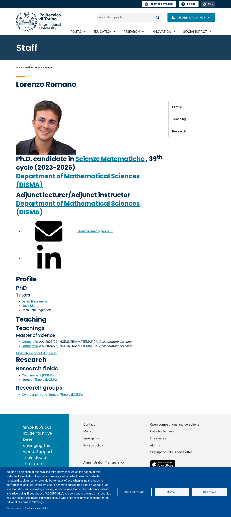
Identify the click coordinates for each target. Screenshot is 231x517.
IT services (158, 438)
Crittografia (30, 342)
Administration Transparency (104, 462)
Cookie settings (134, 492)
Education (102, 31)
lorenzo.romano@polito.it (95, 231)
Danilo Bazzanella (34, 301)
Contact (89, 424)
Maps (87, 431)
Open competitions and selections (174, 424)
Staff (27, 67)
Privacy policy (13, 508)
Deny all (172, 492)
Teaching (31, 319)
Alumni (155, 445)
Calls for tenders (162, 431)
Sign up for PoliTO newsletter (171, 452)
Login (191, 4)
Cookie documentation (37, 508)
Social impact (195, 31)
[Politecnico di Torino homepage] (38, 21)
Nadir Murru (30, 306)
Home (19, 67)
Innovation (161, 31)
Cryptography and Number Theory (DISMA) (52, 394)
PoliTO (76, 31)
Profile (26, 279)
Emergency (91, 438)
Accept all (209, 492)
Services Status (159, 4)
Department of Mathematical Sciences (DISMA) (78, 180)
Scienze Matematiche (110, 158)
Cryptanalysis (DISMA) (38, 375)
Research (132, 31)
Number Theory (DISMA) (39, 379)
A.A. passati (36, 353)
